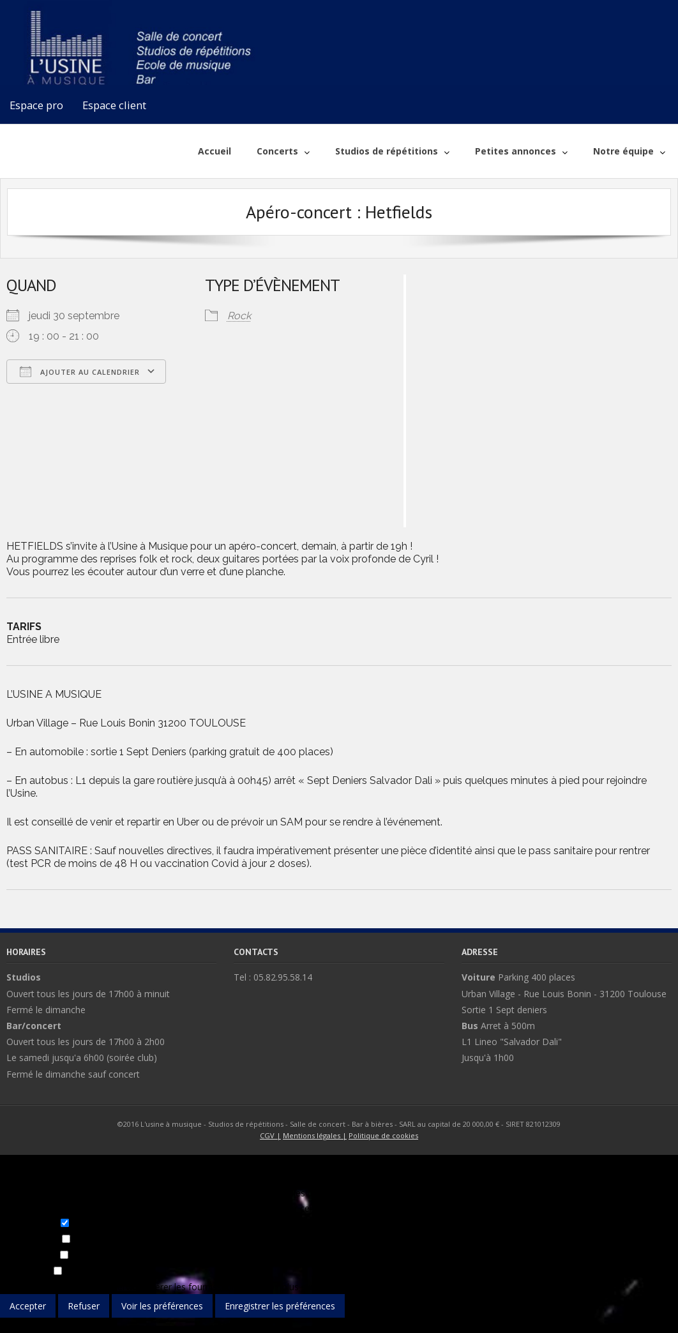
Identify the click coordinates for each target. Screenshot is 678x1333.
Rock (239, 316)
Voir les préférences (162, 1306)
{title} (11, 1325)
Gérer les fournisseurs (194, 1287)
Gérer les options (35, 1287)
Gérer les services (109, 1287)
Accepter (28, 1306)
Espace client (114, 105)
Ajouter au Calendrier (80, 371)
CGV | (270, 1135)
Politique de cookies (383, 1135)
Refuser (84, 1306)
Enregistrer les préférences (280, 1306)
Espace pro (36, 105)
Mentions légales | (315, 1135)
